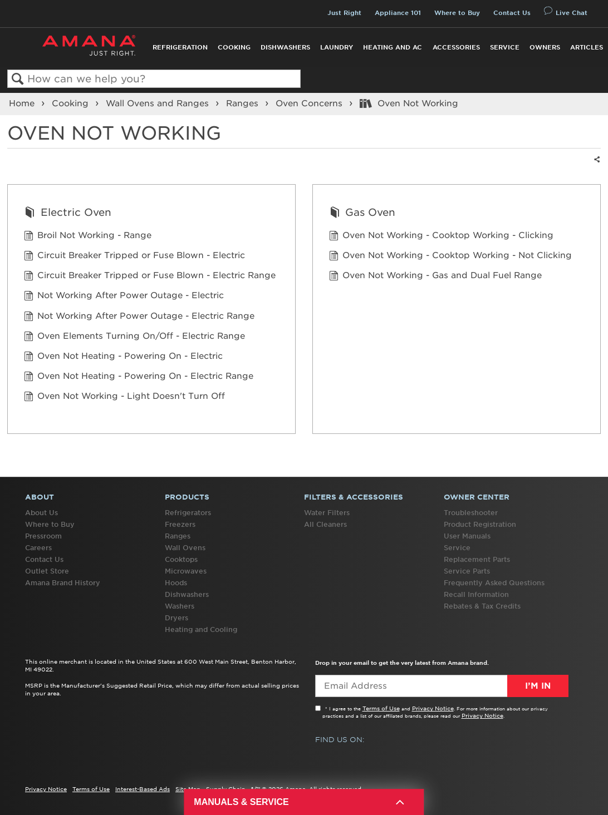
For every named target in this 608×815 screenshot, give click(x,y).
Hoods (176, 583)
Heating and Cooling (201, 629)
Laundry (336, 47)
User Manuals (467, 536)
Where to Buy (457, 13)
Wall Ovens (185, 548)
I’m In (538, 686)
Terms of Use (381, 708)
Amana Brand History (62, 583)
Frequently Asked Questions (494, 583)
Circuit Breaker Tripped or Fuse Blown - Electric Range (150, 277)
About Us (41, 512)
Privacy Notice (433, 708)
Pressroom (43, 536)
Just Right (344, 13)
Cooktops (181, 559)
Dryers (176, 618)
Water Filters (327, 512)
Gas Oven (362, 213)
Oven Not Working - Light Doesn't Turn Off (124, 397)
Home (23, 103)
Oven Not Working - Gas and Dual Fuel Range (435, 277)
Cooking (234, 47)
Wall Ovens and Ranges (159, 103)
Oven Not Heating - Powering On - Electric (123, 357)
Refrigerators (188, 512)
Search (17, 79)
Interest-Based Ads (142, 789)
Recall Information (476, 594)
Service (504, 47)
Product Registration (480, 524)
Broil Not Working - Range (87, 237)
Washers (179, 606)
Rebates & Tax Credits (482, 606)
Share (596, 166)
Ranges (243, 103)
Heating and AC (392, 47)
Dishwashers (285, 47)
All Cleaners (325, 524)
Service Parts (467, 571)
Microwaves (186, 571)
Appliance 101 (398, 13)
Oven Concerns (310, 103)
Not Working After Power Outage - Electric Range (139, 317)
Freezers (180, 524)
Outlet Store (47, 571)
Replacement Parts (477, 559)
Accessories (456, 47)
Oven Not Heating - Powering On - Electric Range (138, 377)
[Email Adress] (441, 686)
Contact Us (512, 13)
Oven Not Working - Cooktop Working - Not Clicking (450, 257)
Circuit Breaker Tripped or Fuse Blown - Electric (134, 257)
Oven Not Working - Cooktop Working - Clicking (441, 237)
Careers (38, 548)
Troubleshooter (471, 512)
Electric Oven (67, 213)
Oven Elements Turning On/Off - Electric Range (134, 337)
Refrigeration (180, 47)
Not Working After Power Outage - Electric (124, 297)
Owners (544, 47)
